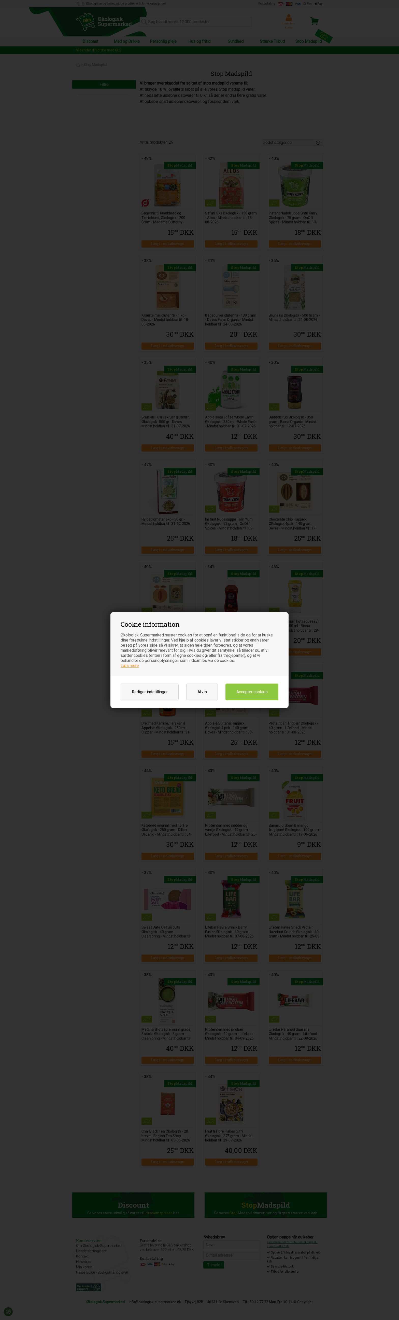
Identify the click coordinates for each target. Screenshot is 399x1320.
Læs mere (130, 665)
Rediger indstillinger (150, 691)
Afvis (202, 691)
